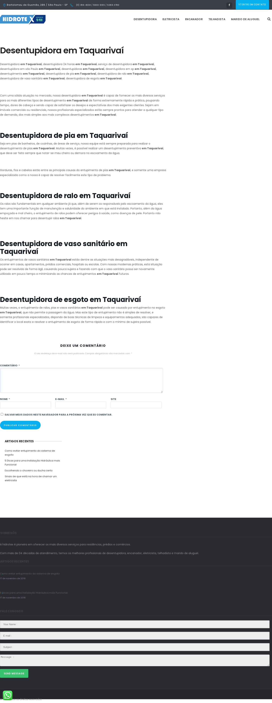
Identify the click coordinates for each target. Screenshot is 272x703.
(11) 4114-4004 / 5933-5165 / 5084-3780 (97, 5)
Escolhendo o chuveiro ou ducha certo (29, 470)
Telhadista (169, 19)
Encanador (146, 19)
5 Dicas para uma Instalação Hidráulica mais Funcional (32, 462)
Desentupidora (97, 19)
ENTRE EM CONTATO (252, 4)
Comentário (10, 365)
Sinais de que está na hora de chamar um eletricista (31, 478)
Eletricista (123, 19)
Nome (5, 399)
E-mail (61, 399)
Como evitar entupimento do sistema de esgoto (30, 453)
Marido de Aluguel (197, 19)
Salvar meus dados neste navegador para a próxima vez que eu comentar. (58, 414)
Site (113, 399)
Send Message (14, 673)
